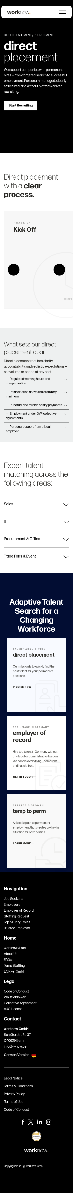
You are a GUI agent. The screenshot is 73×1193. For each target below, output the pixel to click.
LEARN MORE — (24, 846)
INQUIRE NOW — (24, 690)
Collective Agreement (20, 1003)
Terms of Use (13, 1102)
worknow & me (15, 948)
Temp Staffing (14, 966)
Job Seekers (13, 899)
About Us (10, 954)
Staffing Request (16, 916)
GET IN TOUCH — (25, 780)
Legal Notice (13, 1078)
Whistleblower (15, 997)
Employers (12, 905)
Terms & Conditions (18, 1086)
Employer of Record (19, 910)
